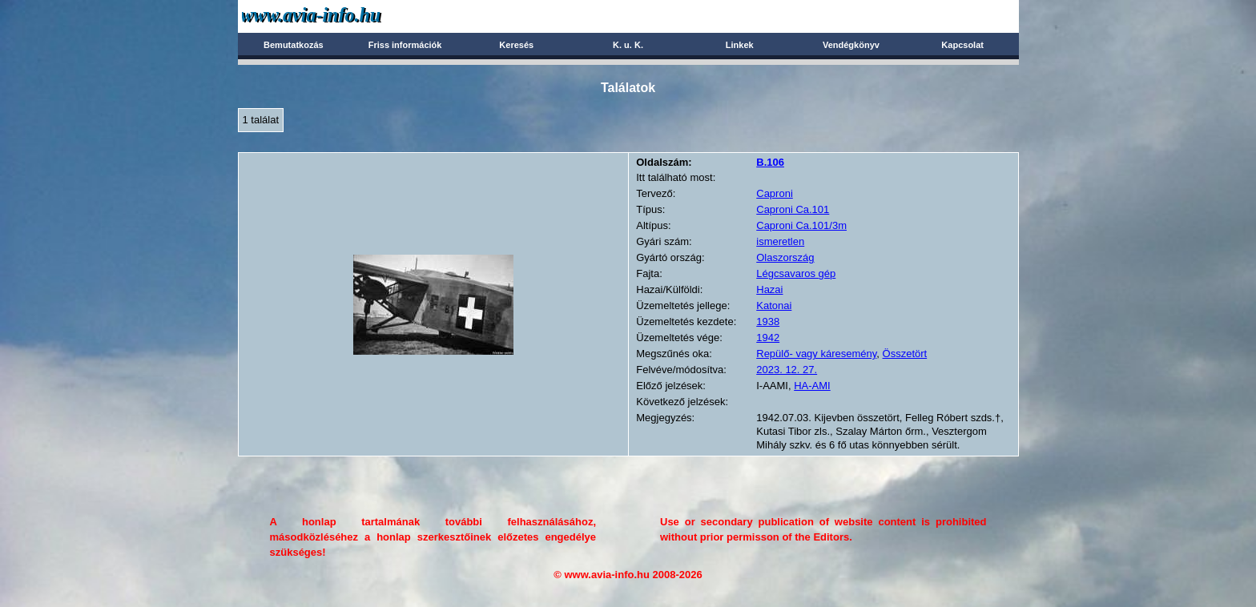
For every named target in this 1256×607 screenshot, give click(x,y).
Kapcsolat (962, 45)
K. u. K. (628, 45)
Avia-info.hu (339, 15)
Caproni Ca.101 (792, 209)
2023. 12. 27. (786, 370)
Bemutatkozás (294, 45)
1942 (767, 338)
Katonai (773, 305)
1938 (767, 322)
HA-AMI (812, 386)
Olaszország (785, 257)
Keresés (516, 45)
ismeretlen (780, 241)
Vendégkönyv (851, 45)
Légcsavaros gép (795, 273)
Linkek (740, 45)
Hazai (769, 289)
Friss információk (405, 45)
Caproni (774, 193)
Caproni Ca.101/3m (801, 225)
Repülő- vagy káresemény (816, 354)
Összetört (905, 354)
